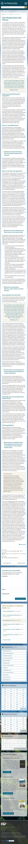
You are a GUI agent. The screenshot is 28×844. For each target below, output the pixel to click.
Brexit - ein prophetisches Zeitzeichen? (13, 616)
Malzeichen (10, 557)
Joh (23, 717)
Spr (23, 697)
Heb (17, 726)
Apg (5, 720)
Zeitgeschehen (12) (6, 679)
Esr (17, 695)
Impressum (3, 830)
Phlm (11, 726)
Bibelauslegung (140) (7, 651)
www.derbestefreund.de (8, 813)
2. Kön (23, 693)
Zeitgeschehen (15, 14)
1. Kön (17, 693)
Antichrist (5, 557)
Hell (9, 840)
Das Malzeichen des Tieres (12, 620)
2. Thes (11, 724)
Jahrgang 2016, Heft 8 (15, 551)
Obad (17, 704)
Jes (17, 700)
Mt (4, 717)
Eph (11, 722)
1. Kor (17, 720)
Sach (11, 708)
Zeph (23, 706)
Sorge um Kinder (6, 639)
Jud (11, 730)
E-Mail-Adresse (6, 593)
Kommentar (5, 576)
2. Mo (11, 689)
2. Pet (11, 728)
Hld (11, 700)
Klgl (5, 702)
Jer (23, 700)
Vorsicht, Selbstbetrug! (12, 611)
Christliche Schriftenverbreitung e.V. (8, 827)
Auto (7, 840)
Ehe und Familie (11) (7, 660)
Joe (5, 704)
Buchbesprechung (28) (7, 655)
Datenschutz (3, 828)
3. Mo (17, 689)
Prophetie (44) (5, 674)
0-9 (11, 748)
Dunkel (12, 840)
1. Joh (17, 728)
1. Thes (4, 724)
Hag (5, 708)
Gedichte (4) (5, 667)
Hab (17, 706)
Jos (11, 691)
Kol (23, 722)
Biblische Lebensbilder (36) (8, 653)
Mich (5, 706)
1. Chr (5, 695)
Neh (23, 695)
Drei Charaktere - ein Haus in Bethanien (13, 630)
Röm (11, 720)
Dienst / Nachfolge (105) (7, 658)
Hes (11, 702)
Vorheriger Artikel (7, 563)
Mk (11, 717)
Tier (18, 557)
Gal (5, 722)
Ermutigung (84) (6, 663)
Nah (11, 706)
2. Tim (23, 724)
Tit (4, 726)
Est (4, 697)
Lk (17, 717)
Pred (5, 700)
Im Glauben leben (10, 3)
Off (17, 730)
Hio (11, 697)
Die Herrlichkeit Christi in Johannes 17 (13, 635)
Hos (23, 702)
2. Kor (23, 720)
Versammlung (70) (6, 677)
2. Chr (11, 695)
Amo (11, 704)
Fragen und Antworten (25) (8, 665)
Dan (17, 702)
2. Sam (11, 693)
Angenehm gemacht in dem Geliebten (13, 625)
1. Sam (5, 693)
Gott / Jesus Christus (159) (8, 672)
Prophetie (5, 14)
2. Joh (23, 728)
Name (4, 589)
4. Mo (23, 689)
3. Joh (5, 730)
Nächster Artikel (21, 563)
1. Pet (5, 728)
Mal (17, 708)
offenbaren (14, 557)
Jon (23, 704)
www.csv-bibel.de (7, 772)
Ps (17, 697)
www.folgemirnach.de (8, 793)
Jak (23, 726)
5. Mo (5, 691)
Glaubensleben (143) (7, 670)
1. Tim (17, 724)
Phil (17, 722)
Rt (23, 691)
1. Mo (5, 689)
